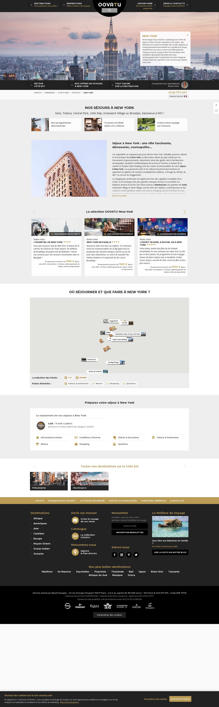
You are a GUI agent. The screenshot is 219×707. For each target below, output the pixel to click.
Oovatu (38, 93)
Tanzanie (173, 572)
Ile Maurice (64, 572)
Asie (36, 529)
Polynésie (100, 572)
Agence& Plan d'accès (84, 552)
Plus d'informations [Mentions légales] (69, 702)
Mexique (117, 575)
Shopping (114, 383)
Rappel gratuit (178, 96)
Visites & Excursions (126, 438)
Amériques (50, 93)
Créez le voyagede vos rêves (85, 520)
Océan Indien (42, 549)
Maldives (47, 572)
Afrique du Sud (98, 575)
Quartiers (131, 383)
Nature (99, 383)
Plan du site (177, 501)
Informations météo (49, 438)
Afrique (38, 519)
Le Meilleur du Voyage (168, 513)
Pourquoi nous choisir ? (62, 501)
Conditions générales (153, 501)
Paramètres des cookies (155, 698)
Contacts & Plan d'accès (123, 501)
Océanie (39, 554)
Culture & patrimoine (78, 383)
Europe (38, 539)
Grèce (131, 575)
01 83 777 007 (178, 92)
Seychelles (82, 572)
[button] (184, 212)
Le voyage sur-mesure (92, 501)
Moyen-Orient (42, 544)
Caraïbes (39, 534)
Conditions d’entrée (88, 438)
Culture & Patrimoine (165, 438)
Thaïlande (117, 572)
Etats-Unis (63, 93)
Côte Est (76, 93)
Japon (142, 572)
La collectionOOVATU (83, 536)
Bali (131, 572)
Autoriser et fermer (180, 698)
